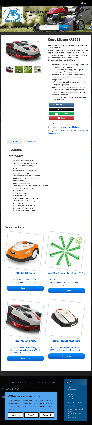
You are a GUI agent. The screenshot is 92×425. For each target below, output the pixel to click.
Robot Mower (71, 124)
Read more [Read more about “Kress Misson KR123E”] (25, 352)
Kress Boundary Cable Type (68, 120)
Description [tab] (14, 134)
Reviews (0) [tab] (32, 134)
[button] (38, 34)
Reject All (31, 415)
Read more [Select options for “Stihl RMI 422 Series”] (25, 281)
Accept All (47, 415)
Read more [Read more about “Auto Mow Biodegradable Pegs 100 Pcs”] (66, 284)
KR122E (57, 124)
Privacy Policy (44, 382)
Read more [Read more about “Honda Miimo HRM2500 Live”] (66, 349)
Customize (16, 415)
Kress (63, 124)
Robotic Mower (82, 124)
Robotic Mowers (54, 126)
